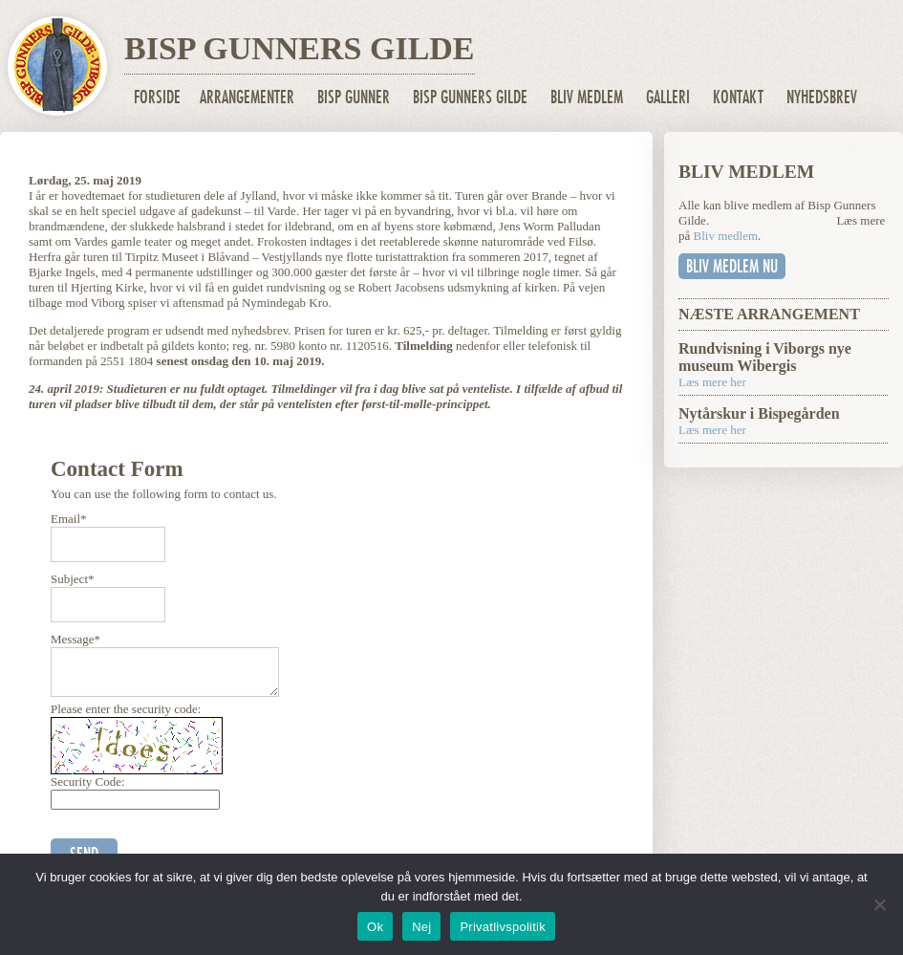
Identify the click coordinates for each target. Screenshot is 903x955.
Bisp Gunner (353, 97)
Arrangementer (247, 97)
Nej (421, 927)
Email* (69, 518)
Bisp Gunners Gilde (470, 97)
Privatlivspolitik (503, 927)
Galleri (668, 97)
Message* (75, 639)
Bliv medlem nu (732, 266)
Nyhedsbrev (821, 97)
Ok (375, 927)
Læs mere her (712, 382)
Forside (157, 97)
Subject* (73, 579)
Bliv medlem (586, 97)
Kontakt (738, 97)
